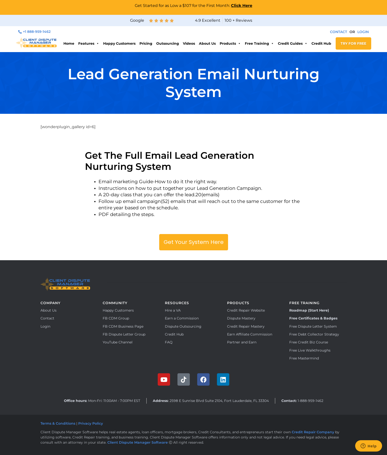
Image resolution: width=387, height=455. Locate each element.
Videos (189, 43)
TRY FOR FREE (353, 43)
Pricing (145, 43)
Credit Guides (293, 43)
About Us (207, 43)
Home (68, 43)
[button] (352, 32)
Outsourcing (167, 43)
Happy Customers (119, 43)
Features (88, 43)
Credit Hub (321, 43)
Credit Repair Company (313, 432)
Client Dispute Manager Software (137, 442)
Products (230, 43)
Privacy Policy (91, 423)
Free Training (259, 43)
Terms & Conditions (57, 423)
